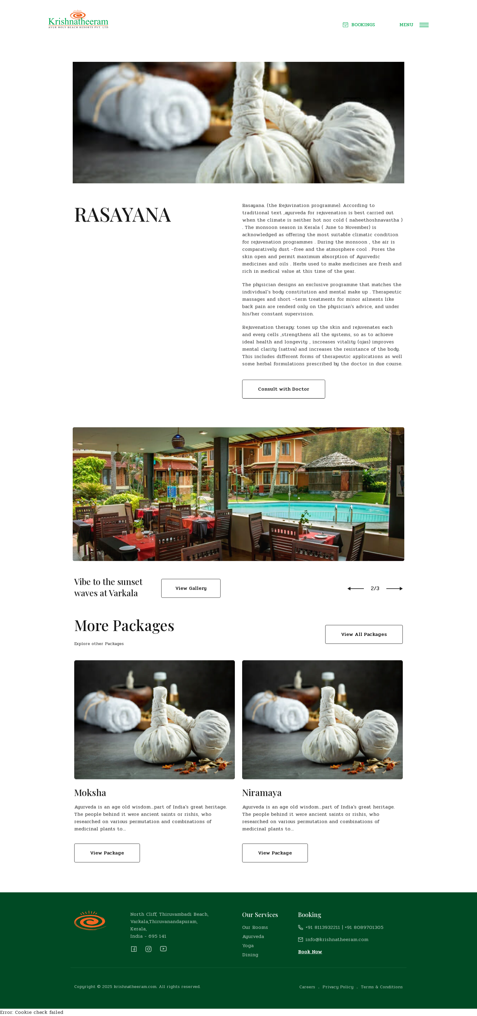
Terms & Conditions (382, 987)
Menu (414, 24)
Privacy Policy (337, 987)
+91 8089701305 (364, 927)
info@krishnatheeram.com (336, 939)
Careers (307, 987)
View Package (107, 865)
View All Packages (364, 634)
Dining (250, 954)
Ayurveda (253, 936)
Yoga (248, 945)
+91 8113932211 (322, 927)
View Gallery (191, 600)
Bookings (359, 24)
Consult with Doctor (283, 408)
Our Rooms (255, 927)
